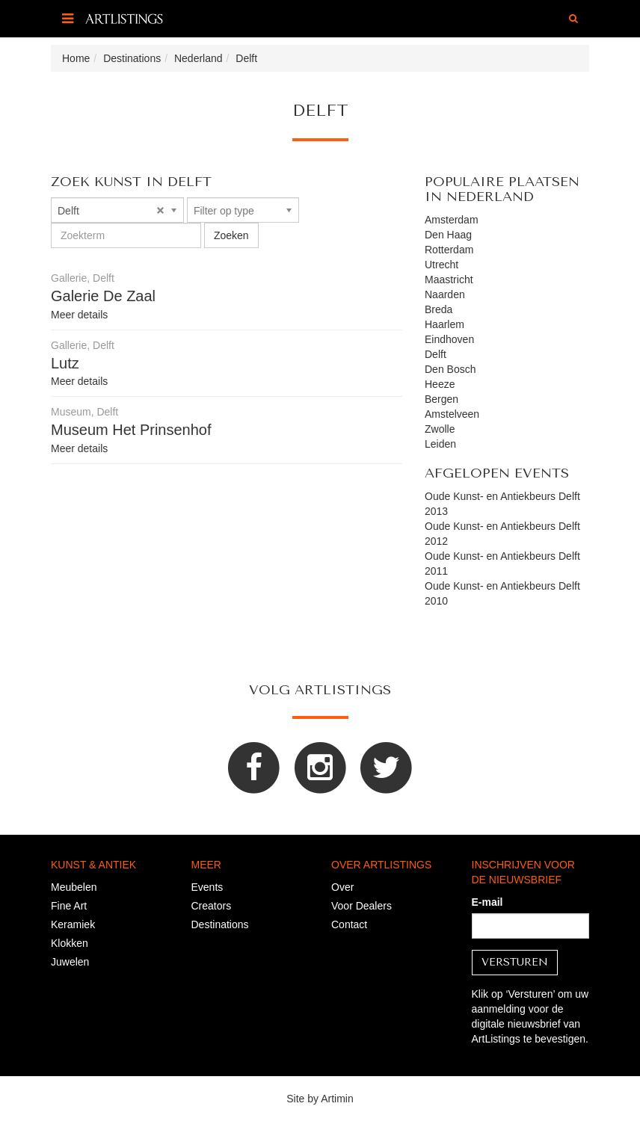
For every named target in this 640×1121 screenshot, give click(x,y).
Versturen (514, 962)
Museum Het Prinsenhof (131, 429)
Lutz (65, 363)
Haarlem (444, 324)
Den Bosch (450, 369)
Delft (435, 354)
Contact (349, 924)
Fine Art (69, 906)
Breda (438, 309)
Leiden (440, 444)
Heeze (440, 384)
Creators (211, 906)
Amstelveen (452, 414)
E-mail (487, 902)
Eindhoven (449, 339)
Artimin (337, 1099)
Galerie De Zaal (103, 296)
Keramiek (73, 924)
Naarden (445, 294)
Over (342, 887)
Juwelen (70, 962)
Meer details (79, 315)
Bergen (441, 399)
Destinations (220, 924)
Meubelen (74, 887)
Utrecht (441, 265)
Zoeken (231, 235)
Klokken (69, 943)
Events (207, 887)
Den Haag (448, 235)
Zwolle (440, 429)
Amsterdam (452, 220)
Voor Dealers (361, 906)
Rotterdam (449, 250)
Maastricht (449, 279)
